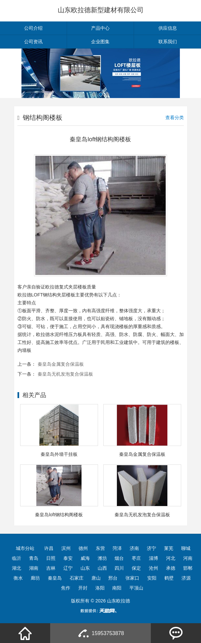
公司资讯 (33, 41)
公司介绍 (33, 28)
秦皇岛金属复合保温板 (61, 364)
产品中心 (100, 28)
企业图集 (100, 41)
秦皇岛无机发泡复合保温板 (65, 374)
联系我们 (167, 41)
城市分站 (25, 548)
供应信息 (167, 28)
